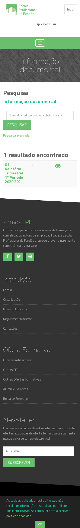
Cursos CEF (10, 369)
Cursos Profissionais (17, 360)
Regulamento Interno (17, 318)
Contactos (10, 328)
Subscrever (19, 462)
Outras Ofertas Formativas (22, 379)
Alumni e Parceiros (15, 389)
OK (40, 524)
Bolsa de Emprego (15, 398)
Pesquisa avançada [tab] (16, 135)
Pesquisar (17, 125)
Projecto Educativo (16, 309)
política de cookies (18, 515)
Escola (7, 289)
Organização (11, 299)
